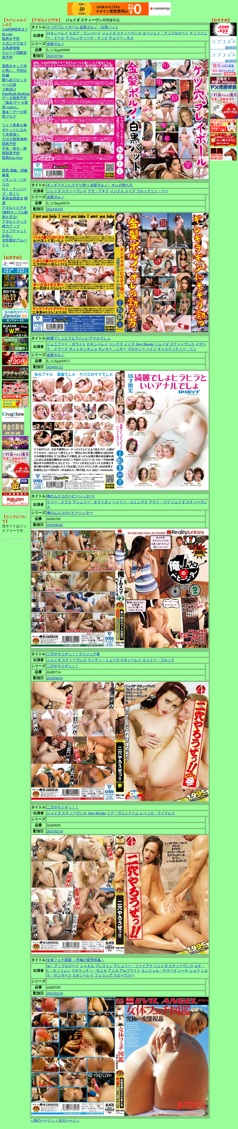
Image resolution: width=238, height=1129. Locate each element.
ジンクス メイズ (122, 191)
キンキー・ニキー (112, 349)
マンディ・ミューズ (103, 660)
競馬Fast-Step (12, 158)
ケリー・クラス (59, 502)
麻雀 (5, 175)
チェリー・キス (121, 38)
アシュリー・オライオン (91, 502)
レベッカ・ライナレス (157, 813)
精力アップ (11, 226)
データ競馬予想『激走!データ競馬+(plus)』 (15, 102)
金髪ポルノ (55, 44)
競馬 (5, 170)
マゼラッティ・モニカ (89, 970)
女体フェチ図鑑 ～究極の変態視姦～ (75, 960)
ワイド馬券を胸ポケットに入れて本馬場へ (14, 129)
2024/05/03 (55, 209)
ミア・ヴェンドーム (123, 813)
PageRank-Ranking (15, 94)
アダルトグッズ (14, 221)
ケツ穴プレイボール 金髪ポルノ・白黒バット (83, 27)
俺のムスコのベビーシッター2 (71, 496)
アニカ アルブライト (124, 970)
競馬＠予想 (11, 39)
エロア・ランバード (85, 33)
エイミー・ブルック (158, 660)
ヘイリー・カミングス (130, 502)
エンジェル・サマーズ (159, 970)
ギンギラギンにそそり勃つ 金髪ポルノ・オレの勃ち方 (90, 185)
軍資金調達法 (12, 198)
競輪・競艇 (19, 170)
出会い (7, 235)
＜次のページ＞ (67, 1120)
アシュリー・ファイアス (133, 966)
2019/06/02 (55, 525)
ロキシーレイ (57, 33)
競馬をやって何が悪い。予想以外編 (14, 70)
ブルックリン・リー (152, 191)
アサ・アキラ (98, 191)
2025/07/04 (55, 56)
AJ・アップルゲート (63, 966)
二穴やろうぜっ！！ (63, 666)
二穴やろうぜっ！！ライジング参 (73, 654)
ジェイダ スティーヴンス (122, 33)
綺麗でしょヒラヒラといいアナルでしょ (79, 338)
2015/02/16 (55, 831)
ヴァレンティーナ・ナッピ (86, 38)
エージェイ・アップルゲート (165, 33)
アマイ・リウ (159, 502)
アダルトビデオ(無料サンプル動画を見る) (15, 212)
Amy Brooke (144, 344)
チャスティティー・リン (177, 349)
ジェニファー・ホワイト (66, 344)
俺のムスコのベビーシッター (70, 513)
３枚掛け (9, 89)
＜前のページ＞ (42, 1120)
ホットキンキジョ (83, 349)
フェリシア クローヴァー (115, 975)
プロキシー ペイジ (142, 349)
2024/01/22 (55, 367)
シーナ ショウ (189, 970)
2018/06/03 (55, 678)
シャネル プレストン (96, 966)
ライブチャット (14, 231)
